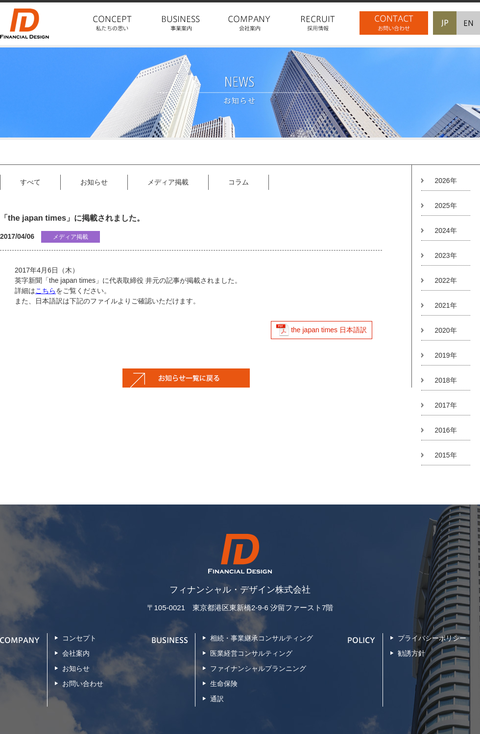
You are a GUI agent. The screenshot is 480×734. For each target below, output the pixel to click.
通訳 (217, 699)
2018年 (445, 380)
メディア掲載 (168, 182)
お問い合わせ (82, 684)
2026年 (445, 180)
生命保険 (224, 684)
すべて (30, 182)
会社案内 (76, 653)
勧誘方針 (411, 653)
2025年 (445, 205)
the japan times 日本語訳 (329, 330)
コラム (238, 182)
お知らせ (94, 182)
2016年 (445, 430)
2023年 (445, 255)
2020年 (445, 330)
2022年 (445, 280)
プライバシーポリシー (432, 638)
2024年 (445, 230)
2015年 (445, 455)
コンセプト (79, 638)
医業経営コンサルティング (251, 653)
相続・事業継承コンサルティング (261, 638)
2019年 (445, 355)
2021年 (445, 305)
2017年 (445, 405)
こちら (45, 291)
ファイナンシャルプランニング (258, 668)
